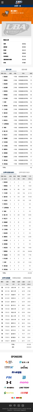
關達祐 (5, 149)
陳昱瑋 (5, 84)
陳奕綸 (5, 164)
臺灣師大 (13, 334)
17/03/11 (7, 334)
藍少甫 (5, 131)
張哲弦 (5, 120)
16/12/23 (7, 298)
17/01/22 (7, 316)
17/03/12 (7, 337)
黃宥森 (5, 105)
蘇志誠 (5, 160)
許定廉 (5, 98)
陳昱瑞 (5, 91)
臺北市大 (13, 326)
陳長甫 (5, 76)
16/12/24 (7, 301)
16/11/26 (7, 291)
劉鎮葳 (5, 138)
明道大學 (13, 312)
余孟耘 (5, 116)
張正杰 (5, 135)
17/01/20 (7, 309)
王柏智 (5, 109)
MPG (24, 179)
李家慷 (5, 142)
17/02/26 (7, 326)
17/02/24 (7, 319)
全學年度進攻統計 (8, 172)
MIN (18, 179)
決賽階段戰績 (27, 278)
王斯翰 (5, 146)
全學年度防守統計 (24, 172)
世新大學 (13, 287)
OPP (13, 284)
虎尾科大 (13, 298)
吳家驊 (5, 87)
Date (7, 284)
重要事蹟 (24, 69)
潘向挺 (5, 113)
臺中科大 (13, 305)
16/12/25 (7, 305)
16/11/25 (7, 287)
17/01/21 (7, 312)
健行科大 (13, 330)
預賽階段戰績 (16, 278)
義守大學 (13, 291)
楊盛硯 (5, 156)
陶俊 (5, 127)
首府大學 (13, 319)
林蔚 (5, 102)
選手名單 (8, 69)
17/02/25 (7, 323)
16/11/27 (7, 294)
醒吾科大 (13, 323)
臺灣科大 (13, 301)
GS (14, 179)
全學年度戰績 (6, 278)
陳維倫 (5, 80)
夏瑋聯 (5, 153)
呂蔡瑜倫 (6, 124)
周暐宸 (5, 95)
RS (18, 284)
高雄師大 (13, 294)
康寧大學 (13, 309)
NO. (2, 179)
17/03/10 (7, 330)
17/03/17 (7, 341)
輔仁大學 (13, 316)
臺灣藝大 (13, 337)
